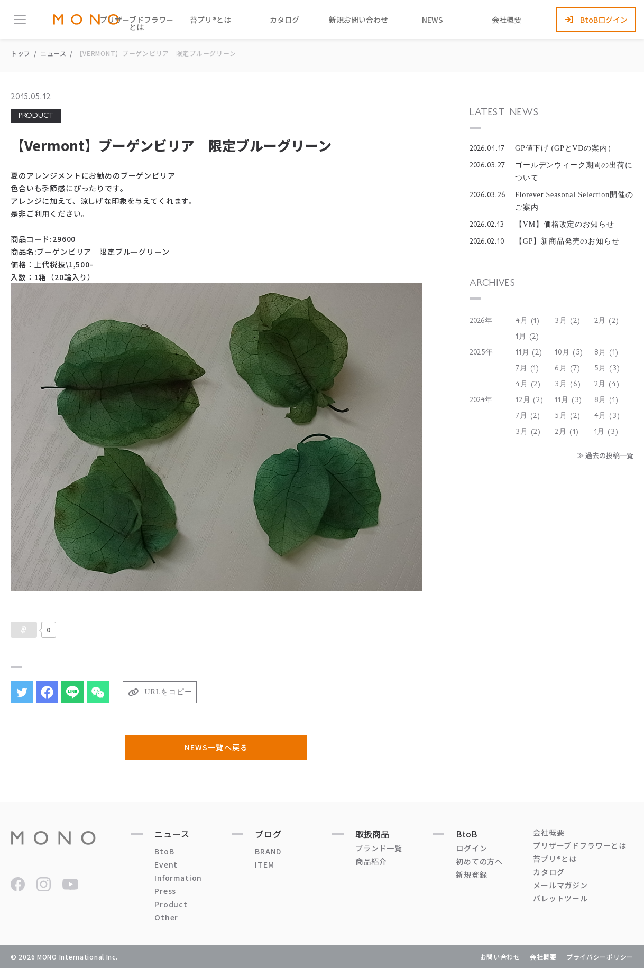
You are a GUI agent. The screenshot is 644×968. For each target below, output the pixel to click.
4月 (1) (528, 320)
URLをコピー (168, 692)
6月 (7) (567, 368)
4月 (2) (528, 384)
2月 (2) (606, 320)
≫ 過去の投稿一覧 (605, 455)
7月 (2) (528, 416)
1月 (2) (527, 336)
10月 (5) (569, 352)
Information (178, 877)
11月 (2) (529, 352)
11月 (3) (568, 400)
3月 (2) (567, 320)
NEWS (432, 19)
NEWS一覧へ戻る (216, 747)
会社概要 (506, 19)
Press (165, 891)
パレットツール (560, 898)
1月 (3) (606, 431)
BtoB (164, 851)
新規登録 (471, 874)
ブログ (268, 833)
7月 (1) (527, 368)
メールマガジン (560, 885)
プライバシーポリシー (599, 956)
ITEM (264, 864)
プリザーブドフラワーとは (136, 23)
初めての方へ (479, 861)
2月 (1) (566, 431)
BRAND (268, 851)
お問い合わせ (500, 956)
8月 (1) (606, 352)
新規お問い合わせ (358, 19)
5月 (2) (567, 416)
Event (166, 864)
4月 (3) (607, 416)
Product (171, 904)
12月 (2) (530, 400)
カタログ (284, 19)
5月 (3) (607, 368)
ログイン (471, 848)
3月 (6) (568, 384)
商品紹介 (371, 861)
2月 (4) (607, 384)
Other (166, 917)
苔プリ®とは (210, 19)
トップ (21, 53)
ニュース (53, 53)
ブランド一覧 (378, 848)
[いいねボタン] (24, 630)
